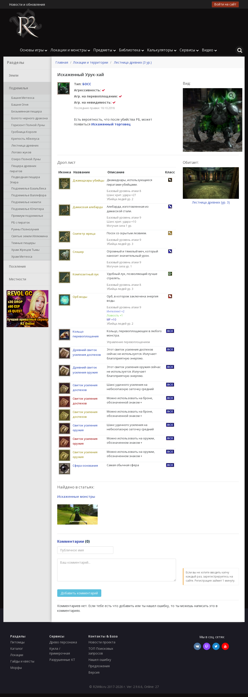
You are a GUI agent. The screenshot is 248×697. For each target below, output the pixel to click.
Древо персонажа (63, 642)
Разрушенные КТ (62, 659)
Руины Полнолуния (24, 229)
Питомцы (17, 642)
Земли (12, 75)
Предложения (99, 666)
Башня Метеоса (22, 98)
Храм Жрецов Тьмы (25, 250)
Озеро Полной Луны (25, 159)
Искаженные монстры (76, 496)
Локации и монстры (70, 49)
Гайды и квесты (22, 661)
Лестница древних (24, 146)
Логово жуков (20, 152)
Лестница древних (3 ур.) (133, 62)
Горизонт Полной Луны (27, 125)
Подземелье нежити (25, 202)
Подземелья (17, 88)
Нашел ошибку (99, 659)
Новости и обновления (27, 4)
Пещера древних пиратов (23, 168)
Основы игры (33, 49)
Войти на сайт (225, 4)
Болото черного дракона (29, 118)
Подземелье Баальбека (28, 189)
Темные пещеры (22, 243)
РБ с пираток (20, 223)
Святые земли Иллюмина (29, 236)
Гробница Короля (23, 132)
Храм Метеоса (21, 257)
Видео (209, 49)
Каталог (16, 648)
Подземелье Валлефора (28, 195)
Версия (93, 672)
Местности (16, 279)
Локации (16, 655)
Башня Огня (19, 105)
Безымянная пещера (26, 112)
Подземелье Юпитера (27, 209)
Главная (61, 62)
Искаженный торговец (111, 124)
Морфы (16, 667)
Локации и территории (90, 62)
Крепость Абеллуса (24, 139)
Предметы (104, 49)
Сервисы (189, 49)
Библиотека (131, 49)
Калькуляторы (161, 49)
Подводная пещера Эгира (25, 179)
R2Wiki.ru (99, 687)
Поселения (16, 266)
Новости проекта (101, 642)
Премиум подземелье (26, 216)
